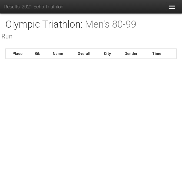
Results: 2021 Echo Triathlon (33, 7)
